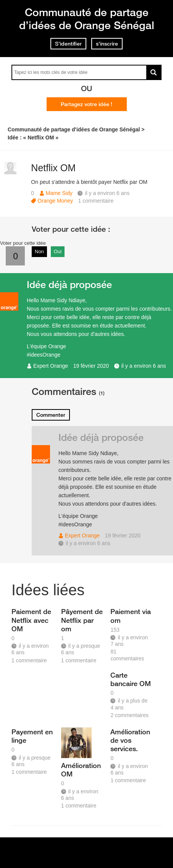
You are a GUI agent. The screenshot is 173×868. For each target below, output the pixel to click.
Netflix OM (53, 167)
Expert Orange (50, 366)
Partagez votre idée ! (86, 104)
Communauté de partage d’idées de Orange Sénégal (86, 18)
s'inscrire (107, 43)
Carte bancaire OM (130, 679)
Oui (57, 251)
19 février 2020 (91, 366)
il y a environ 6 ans (143, 366)
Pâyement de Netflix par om (82, 619)
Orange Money (55, 201)
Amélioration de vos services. (130, 740)
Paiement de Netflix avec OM (31, 619)
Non (39, 251)
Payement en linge (32, 735)
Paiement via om (130, 615)
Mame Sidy (59, 193)
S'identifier (68, 43)
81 (127, 655)
